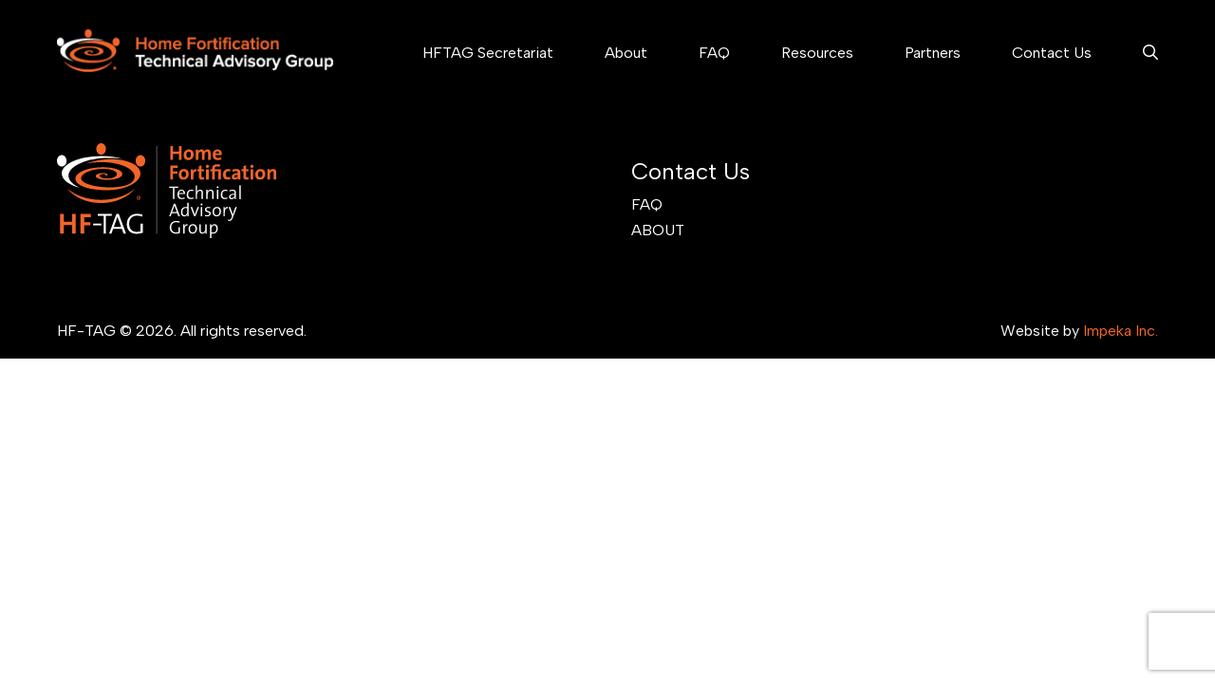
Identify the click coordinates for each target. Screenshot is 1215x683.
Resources (817, 53)
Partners (933, 53)
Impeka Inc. (1120, 331)
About (626, 53)
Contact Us (1052, 53)
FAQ (714, 53)
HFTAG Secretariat (487, 53)
